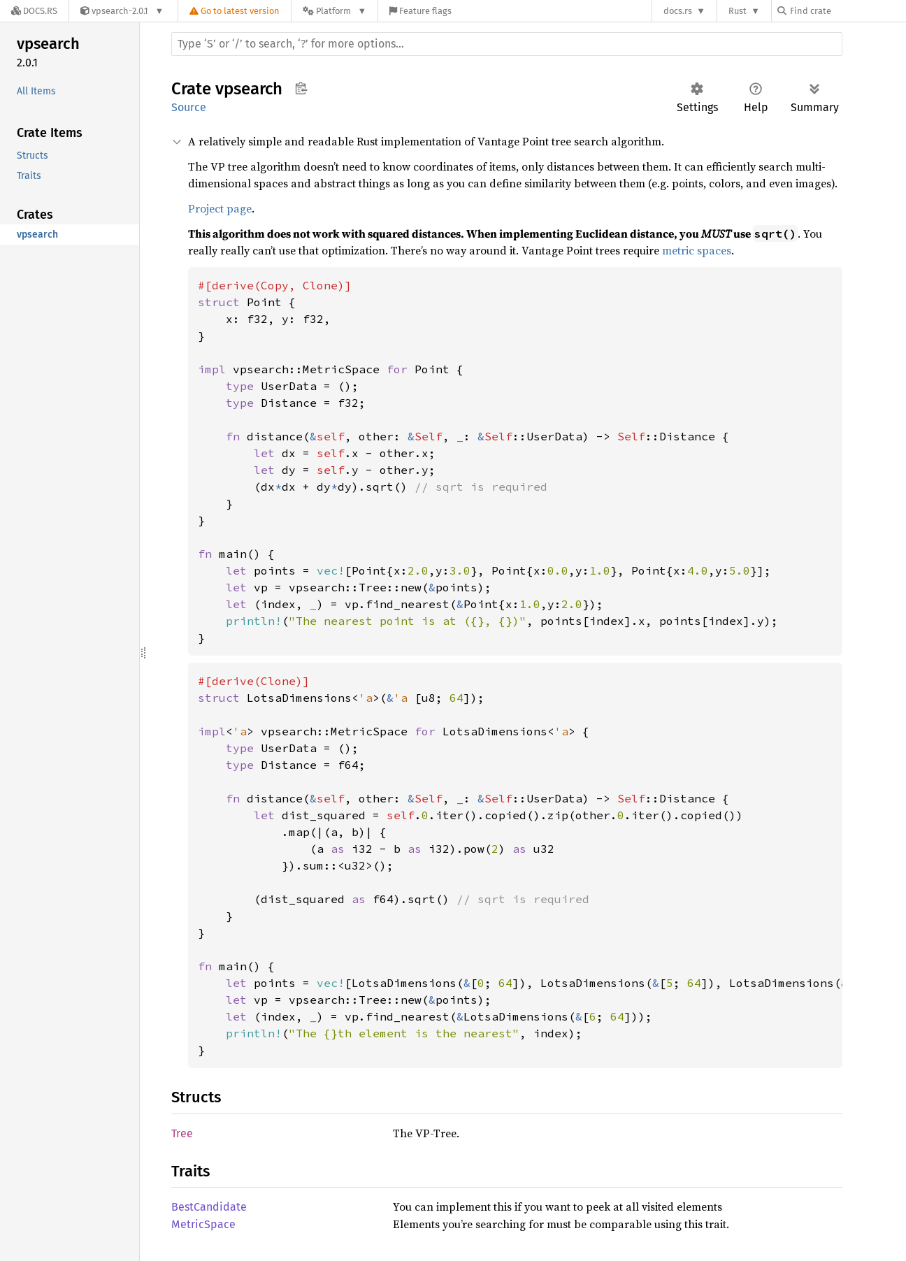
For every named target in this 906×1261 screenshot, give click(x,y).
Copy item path (300, 88)
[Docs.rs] (34, 11)
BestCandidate (209, 1206)
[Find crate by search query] (847, 11)
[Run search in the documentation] (506, 44)
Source (188, 107)
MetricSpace (203, 1224)
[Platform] (335, 11)
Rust (737, 11)
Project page (220, 208)
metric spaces (696, 250)
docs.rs (677, 11)
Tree (182, 1133)
